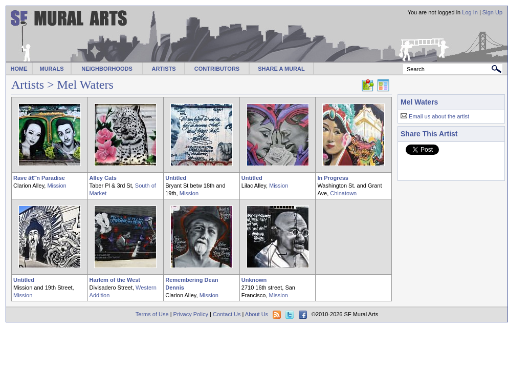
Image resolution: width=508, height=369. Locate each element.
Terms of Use (152, 314)
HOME (19, 69)
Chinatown (343, 193)
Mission (56, 185)
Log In (470, 12)
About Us (256, 314)
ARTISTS (163, 69)
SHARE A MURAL (281, 69)
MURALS (51, 69)
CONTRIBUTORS (216, 69)
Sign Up (492, 12)
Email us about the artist (439, 116)
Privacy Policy (190, 314)
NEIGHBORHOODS (106, 69)
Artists (27, 84)
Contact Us (226, 314)
